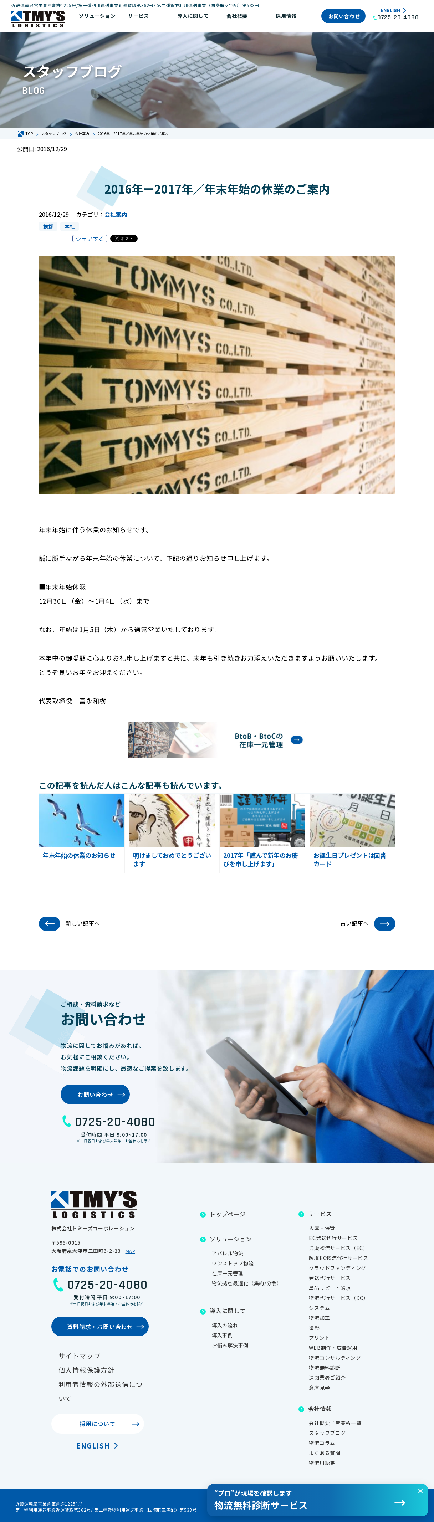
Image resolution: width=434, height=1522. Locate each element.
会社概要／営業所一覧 (335, 1422)
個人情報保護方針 (86, 1369)
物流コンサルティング (335, 1357)
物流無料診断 (324, 1367)
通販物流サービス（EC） (338, 1247)
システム (319, 1307)
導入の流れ (225, 1325)
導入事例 (222, 1335)
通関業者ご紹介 (327, 1377)
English (390, 11)
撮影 (314, 1327)
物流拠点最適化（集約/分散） (247, 1283)
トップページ (228, 1214)
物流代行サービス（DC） (338, 1297)
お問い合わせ (344, 16)
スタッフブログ (327, 1432)
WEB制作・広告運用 (333, 1347)
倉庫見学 (319, 1387)
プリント (319, 1337)
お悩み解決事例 (230, 1345)
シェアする (90, 238)
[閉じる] (420, 1491)
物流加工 (319, 1317)
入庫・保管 (322, 1227)
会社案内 (115, 214)
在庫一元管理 (227, 1273)
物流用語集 (322, 1462)
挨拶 (48, 226)
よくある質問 (324, 1452)
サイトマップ (79, 1355)
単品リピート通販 (330, 1287)
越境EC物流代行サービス (338, 1257)
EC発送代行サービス (333, 1237)
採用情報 (286, 15)
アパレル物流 (227, 1253)
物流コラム (322, 1442)
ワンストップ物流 (233, 1263)
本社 (70, 226)
